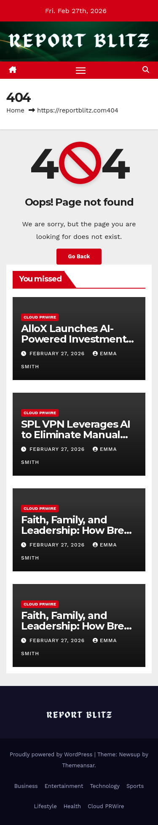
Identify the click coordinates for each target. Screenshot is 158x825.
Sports (135, 786)
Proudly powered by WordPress (52, 754)
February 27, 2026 (58, 353)
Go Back (79, 256)
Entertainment (64, 786)
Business (26, 786)
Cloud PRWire (40, 317)
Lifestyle (45, 806)
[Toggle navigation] (81, 70)
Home (15, 110)
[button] (145, 70)
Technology (105, 786)
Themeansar (78, 765)
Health (72, 806)
